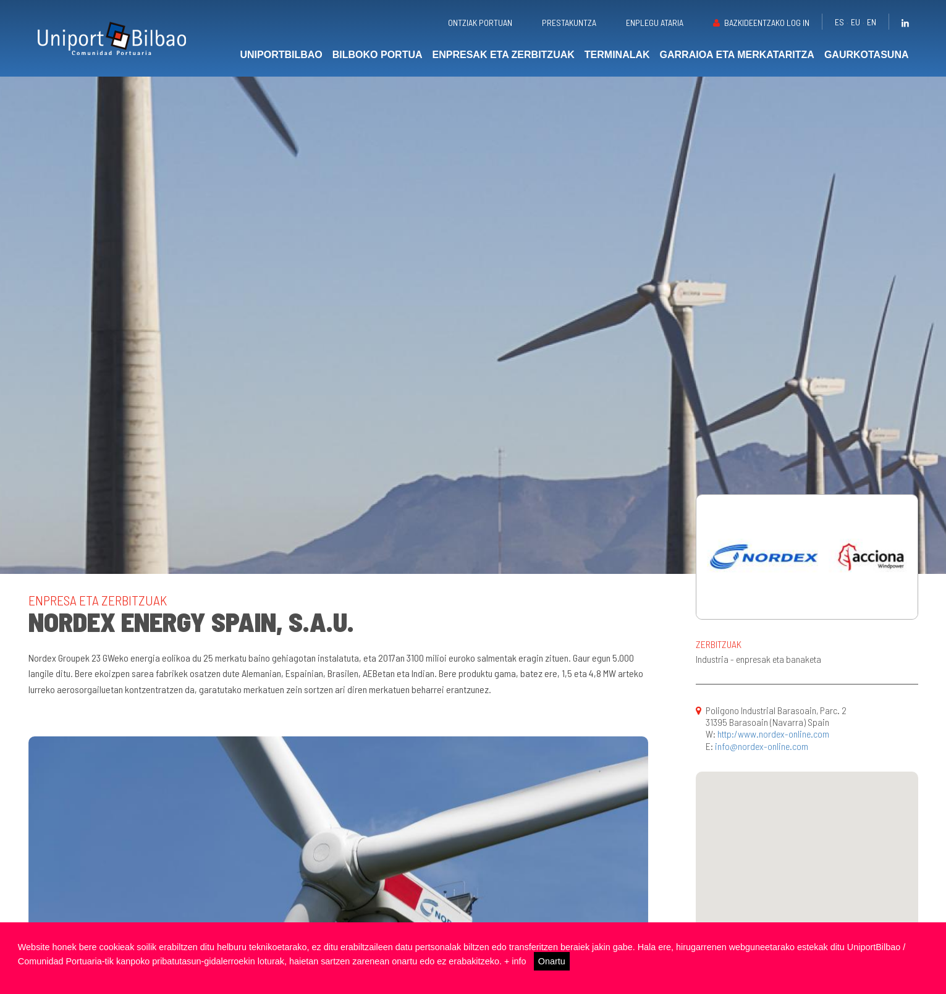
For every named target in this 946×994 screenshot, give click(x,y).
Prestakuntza (569, 22)
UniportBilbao (281, 54)
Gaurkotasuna (866, 54)
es (839, 22)
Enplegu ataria (654, 22)
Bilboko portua (377, 54)
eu (855, 22)
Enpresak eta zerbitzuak (504, 54)
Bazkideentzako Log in (766, 22)
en (871, 22)
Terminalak (617, 54)
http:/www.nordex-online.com (773, 733)
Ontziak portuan (480, 22)
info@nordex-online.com (761, 746)
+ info (515, 961)
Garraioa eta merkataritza (737, 54)
